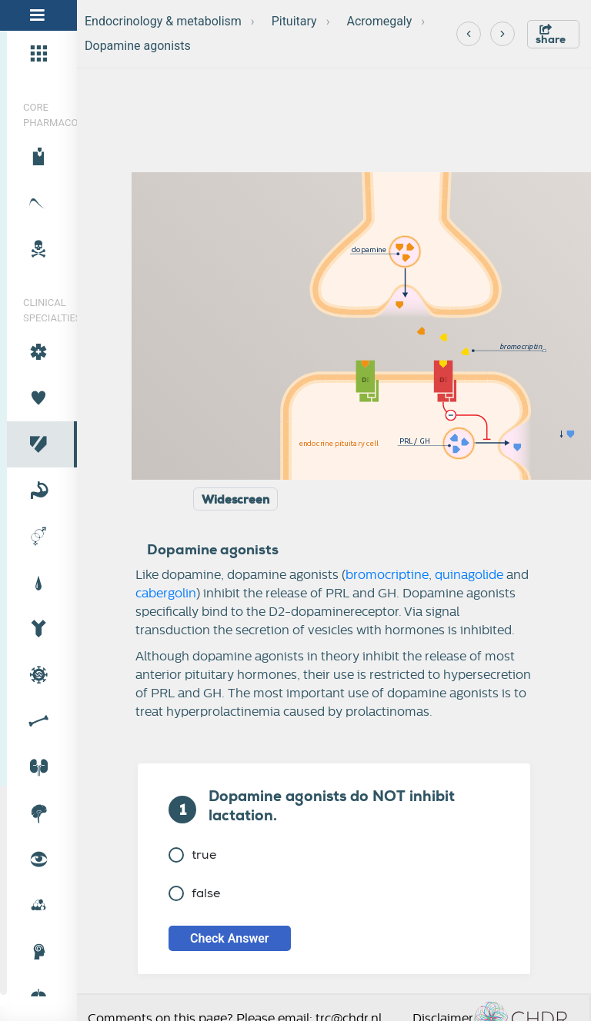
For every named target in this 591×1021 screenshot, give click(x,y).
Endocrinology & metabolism (163, 21)
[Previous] (468, 34)
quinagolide (469, 575)
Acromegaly (379, 21)
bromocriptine (387, 575)
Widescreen (235, 499)
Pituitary (294, 21)
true (192, 854)
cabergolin (165, 593)
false (194, 893)
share (551, 35)
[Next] (502, 34)
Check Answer (229, 938)
